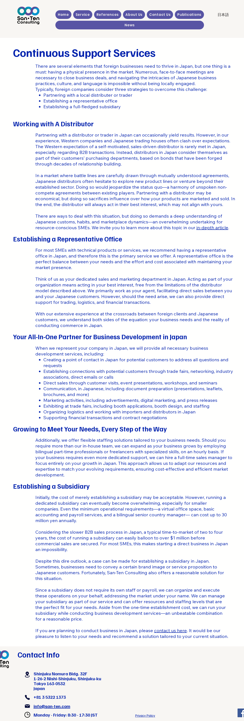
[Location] (27, 674)
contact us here (170, 630)
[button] (82, 14)
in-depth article (212, 227)
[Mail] (27, 706)
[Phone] (27, 697)
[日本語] (223, 14)
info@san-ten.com (52, 706)
